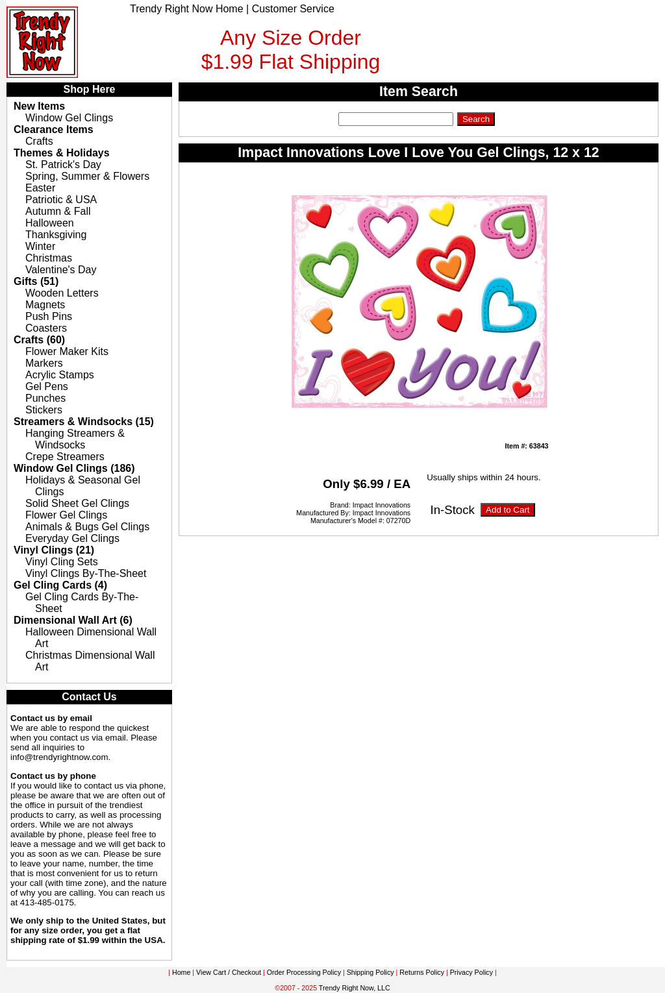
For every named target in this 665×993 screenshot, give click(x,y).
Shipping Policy (370, 972)
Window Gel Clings (69, 117)
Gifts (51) (36, 281)
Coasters (46, 328)
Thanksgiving (55, 234)
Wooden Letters (62, 293)
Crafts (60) (39, 339)
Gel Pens (46, 386)
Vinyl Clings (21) (54, 550)
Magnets (45, 304)
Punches (45, 398)
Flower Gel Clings (66, 515)
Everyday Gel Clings (72, 538)
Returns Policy (421, 972)
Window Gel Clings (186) (74, 468)
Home (181, 972)
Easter (40, 187)
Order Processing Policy (304, 972)
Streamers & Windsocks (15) (84, 421)
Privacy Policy (471, 972)
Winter (40, 246)
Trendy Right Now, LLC (354, 988)
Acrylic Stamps (59, 374)
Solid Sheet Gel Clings (77, 503)
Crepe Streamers (65, 456)
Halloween (49, 222)
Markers (44, 363)
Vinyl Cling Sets (61, 561)
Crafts (39, 141)
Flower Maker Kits (66, 351)
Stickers (43, 409)
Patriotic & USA (61, 199)
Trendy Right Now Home (187, 8)
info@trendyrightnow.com (59, 757)
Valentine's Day (60, 269)
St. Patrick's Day (63, 164)
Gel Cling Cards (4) (60, 585)
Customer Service (293, 8)
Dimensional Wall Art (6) (73, 620)
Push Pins (48, 316)
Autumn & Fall (57, 211)
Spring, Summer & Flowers (87, 176)
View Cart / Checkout (228, 972)
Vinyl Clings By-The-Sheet (85, 573)
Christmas (48, 258)
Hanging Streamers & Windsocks (75, 439)
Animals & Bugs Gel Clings (87, 526)
